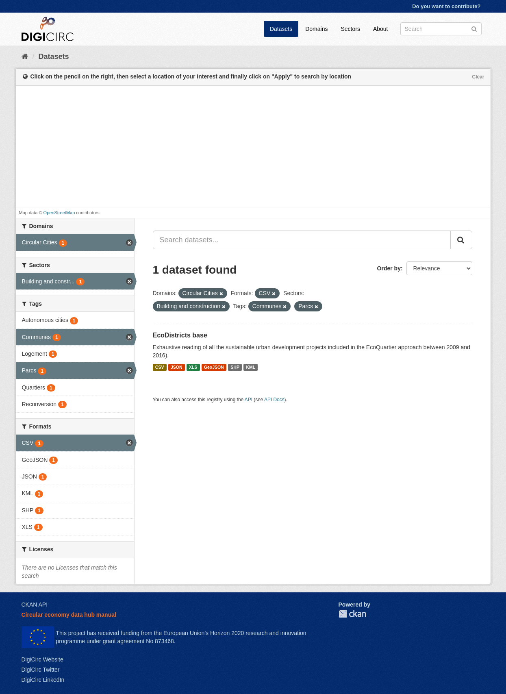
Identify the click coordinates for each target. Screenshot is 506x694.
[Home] (25, 56)
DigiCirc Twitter (41, 669)
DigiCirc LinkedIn (43, 680)
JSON (176, 367)
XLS (193, 367)
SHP (234, 367)
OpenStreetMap (59, 212)
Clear (478, 77)
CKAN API (35, 604)
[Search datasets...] (302, 240)
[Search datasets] (441, 28)
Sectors (350, 29)
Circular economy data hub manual (69, 614)
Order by (389, 268)
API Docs (274, 399)
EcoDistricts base (180, 335)
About (380, 29)
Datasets (281, 29)
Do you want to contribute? (446, 6)
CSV (159, 367)
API (248, 399)
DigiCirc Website (42, 659)
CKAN (352, 613)
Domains (316, 29)
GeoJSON (214, 367)
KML (250, 367)
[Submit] (474, 28)
